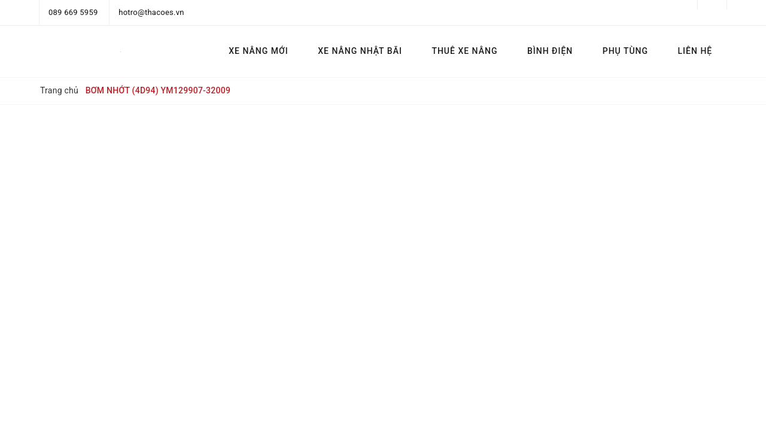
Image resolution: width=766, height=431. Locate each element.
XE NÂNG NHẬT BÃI (360, 51)
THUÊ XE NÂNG (464, 51)
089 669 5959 (73, 12)
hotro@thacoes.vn (151, 12)
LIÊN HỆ (695, 51)
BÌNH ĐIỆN (550, 51)
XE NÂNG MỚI (258, 51)
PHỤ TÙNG (625, 51)
